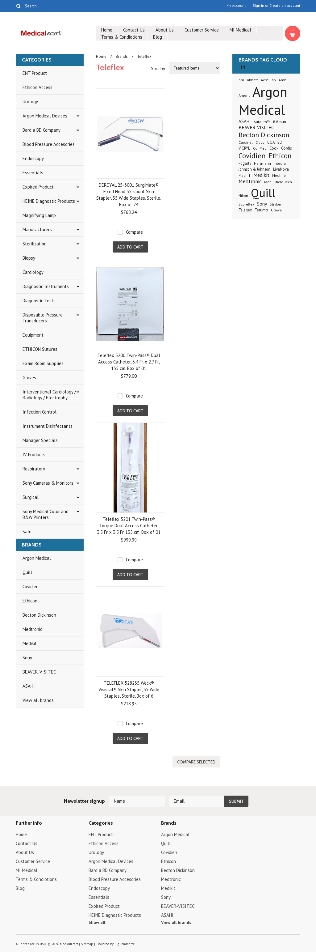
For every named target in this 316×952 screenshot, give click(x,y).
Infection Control (39, 412)
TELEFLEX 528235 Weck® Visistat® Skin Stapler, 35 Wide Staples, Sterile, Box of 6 (128, 689)
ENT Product (35, 73)
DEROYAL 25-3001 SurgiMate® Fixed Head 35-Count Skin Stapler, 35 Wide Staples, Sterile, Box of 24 (128, 194)
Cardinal (246, 142)
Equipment (33, 335)
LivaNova (281, 169)
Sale (27, 531)
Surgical (31, 497)
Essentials (33, 173)
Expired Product (38, 187)
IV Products (34, 454)
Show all (97, 922)
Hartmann (262, 163)
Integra (280, 163)
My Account (236, 5)
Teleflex (245, 209)
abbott (252, 79)
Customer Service (202, 30)
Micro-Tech (283, 182)
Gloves (29, 377)
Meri (268, 181)
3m (241, 80)
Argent (244, 95)
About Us (165, 30)
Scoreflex (246, 204)
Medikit (30, 643)
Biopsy (29, 258)
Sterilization (35, 244)
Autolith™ (262, 121)
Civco (260, 142)
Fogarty (245, 163)
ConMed (260, 148)
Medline (279, 175)
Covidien (31, 586)
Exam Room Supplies (43, 363)
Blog (157, 37)
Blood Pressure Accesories (49, 144)
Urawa (276, 210)
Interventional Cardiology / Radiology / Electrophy (49, 395)
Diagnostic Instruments (46, 286)
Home (106, 30)
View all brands (38, 700)
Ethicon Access (37, 87)
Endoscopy (33, 158)
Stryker (275, 204)
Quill (27, 572)
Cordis (286, 148)
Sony (27, 658)
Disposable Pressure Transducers (43, 318)
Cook (273, 148)
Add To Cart (130, 246)
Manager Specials (40, 440)
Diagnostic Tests (39, 301)
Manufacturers (37, 229)
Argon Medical (37, 558)
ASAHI (29, 686)
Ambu (284, 80)
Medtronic (32, 629)
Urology (30, 101)
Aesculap (268, 79)
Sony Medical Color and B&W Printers (46, 514)
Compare (134, 232)
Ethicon (30, 601)
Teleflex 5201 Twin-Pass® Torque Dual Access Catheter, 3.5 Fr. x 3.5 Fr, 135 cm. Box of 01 (128, 525)
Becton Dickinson (39, 615)
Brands (122, 56)
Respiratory (34, 469)
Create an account (284, 5)
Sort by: (158, 68)
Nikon (243, 195)
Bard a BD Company (41, 130)
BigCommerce (124, 944)
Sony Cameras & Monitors (48, 483)
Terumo (261, 210)
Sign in (258, 5)
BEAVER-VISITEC (39, 672)
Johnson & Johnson (254, 169)
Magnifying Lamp (39, 215)
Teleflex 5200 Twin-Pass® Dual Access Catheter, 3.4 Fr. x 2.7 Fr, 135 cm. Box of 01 (129, 361)
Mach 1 (245, 175)
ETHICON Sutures (40, 349)
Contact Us (134, 30)
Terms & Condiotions (121, 37)
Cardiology (33, 272)
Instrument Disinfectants (48, 426)
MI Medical (240, 30)
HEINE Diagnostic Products (49, 201)
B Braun (279, 121)
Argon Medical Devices (45, 116)
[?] (243, 67)
